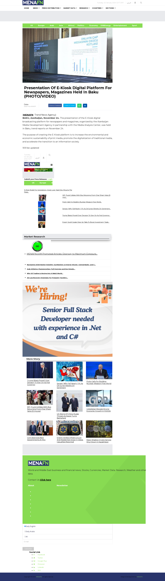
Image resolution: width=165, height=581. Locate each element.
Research (83, 8)
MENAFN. (39, 577)
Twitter (38, 558)
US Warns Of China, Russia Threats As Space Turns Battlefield (68, 416)
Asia (61, 25)
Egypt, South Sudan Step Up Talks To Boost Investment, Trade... (85, 222)
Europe (41, 25)
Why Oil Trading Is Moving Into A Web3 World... (45, 273)
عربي (129, 2)
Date (26, 104)
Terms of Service (41, 491)
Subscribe (28, 549)
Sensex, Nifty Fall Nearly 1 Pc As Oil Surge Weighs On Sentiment (70, 386)
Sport (133, 25)
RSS (37, 570)
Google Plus (40, 561)
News (35, 8)
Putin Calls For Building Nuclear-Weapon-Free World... (82, 202)
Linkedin (39, 567)
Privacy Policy (40, 495)
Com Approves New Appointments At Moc (36, 439)
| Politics (80, 25)
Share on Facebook (55, 105)
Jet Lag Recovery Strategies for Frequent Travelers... (47, 278)
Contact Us (38, 499)
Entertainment (117, 25)
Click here (45, 480)
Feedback (37, 516)
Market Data (69, 8)
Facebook (39, 555)
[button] (135, 2)
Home (26, 8)
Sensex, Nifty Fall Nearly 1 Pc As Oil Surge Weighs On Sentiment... (86, 209)
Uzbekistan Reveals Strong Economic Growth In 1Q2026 (98, 410)
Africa (71, 25)
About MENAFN (41, 508)
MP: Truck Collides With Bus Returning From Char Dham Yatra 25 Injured (39, 409)
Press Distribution (50, 8)
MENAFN (28, 115)
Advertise (37, 504)
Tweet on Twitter (69, 105)
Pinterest (39, 564)
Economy (93, 25)
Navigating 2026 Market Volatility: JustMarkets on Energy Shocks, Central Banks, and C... (61, 265)
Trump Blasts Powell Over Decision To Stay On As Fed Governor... (86, 215)
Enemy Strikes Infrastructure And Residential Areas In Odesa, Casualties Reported (70, 440)
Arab (52, 25)
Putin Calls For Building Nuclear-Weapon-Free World (98, 382)
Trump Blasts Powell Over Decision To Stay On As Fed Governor (38, 383)
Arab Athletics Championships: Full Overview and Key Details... (51, 269)
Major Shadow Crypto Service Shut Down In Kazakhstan (98, 441)
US (29, 25)
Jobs (34, 512)
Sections (110, 8)
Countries (97, 8)
